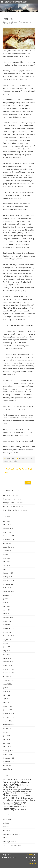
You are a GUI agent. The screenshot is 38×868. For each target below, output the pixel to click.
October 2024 (7, 588)
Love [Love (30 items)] (5, 800)
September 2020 (8, 769)
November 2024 (8, 584)
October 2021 (7, 721)
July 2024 (6, 599)
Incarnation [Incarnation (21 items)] (28, 798)
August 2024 (7, 595)
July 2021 (6, 732)
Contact (6, 827)
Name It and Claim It (25, 458)
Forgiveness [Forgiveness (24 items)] (16, 793)
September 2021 (8, 725)
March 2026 (7, 525)
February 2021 (8, 750)
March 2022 (7, 702)
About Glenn (7, 819)
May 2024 (6, 606)
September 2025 (8, 547)
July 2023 (6, 643)
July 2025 (6, 554)
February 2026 (8, 528)
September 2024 (8, 591)
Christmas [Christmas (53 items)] (22, 782)
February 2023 (8, 662)
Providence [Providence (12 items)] (25, 805)
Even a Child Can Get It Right (12, 834)
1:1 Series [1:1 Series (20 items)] (7, 780)
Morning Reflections (10, 22)
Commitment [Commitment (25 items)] (9, 788)
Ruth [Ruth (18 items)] (12, 806)
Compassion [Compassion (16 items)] (20, 789)
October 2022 (7, 676)
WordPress (32, 863)
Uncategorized (10, 458)
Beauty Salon (7, 499)
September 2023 (8, 636)
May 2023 (6, 651)
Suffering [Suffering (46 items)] (9, 809)
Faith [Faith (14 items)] (4, 793)
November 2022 (8, 673)
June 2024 (6, 602)
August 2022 (7, 684)
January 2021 (7, 754)
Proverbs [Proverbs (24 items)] (17, 804)
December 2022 (8, 669)
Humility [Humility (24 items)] (19, 797)
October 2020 (7, 765)
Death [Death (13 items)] (4, 791)
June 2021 (6, 736)
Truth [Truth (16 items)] (22, 809)
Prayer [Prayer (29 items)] (22, 802)
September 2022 (8, 680)
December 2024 (8, 580)
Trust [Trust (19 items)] (17, 809)
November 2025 (8, 540)
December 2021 (8, 714)
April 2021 (6, 743)
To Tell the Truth (26, 469)
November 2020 (8, 762)
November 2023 (8, 628)
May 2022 (6, 695)
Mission (5, 838)
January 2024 (7, 621)
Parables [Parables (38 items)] (30, 800)
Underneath (7, 495)
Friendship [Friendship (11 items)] (25, 793)
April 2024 (6, 610)
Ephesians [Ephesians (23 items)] (23, 791)
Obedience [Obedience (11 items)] (21, 800)
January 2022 (7, 710)
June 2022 (6, 691)
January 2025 (7, 577)
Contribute (6, 830)
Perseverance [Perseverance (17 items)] (8, 803)
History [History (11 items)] (23, 796)
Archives (6, 823)
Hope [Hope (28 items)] (11, 797)
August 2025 (7, 551)
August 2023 (7, 640)
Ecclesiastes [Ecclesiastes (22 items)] (12, 791)
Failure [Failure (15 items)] (30, 791)
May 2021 (6, 739)
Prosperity (7, 461)
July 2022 (6, 688)
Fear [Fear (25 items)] (8, 793)
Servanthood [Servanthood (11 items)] (23, 806)
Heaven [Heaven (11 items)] (19, 796)
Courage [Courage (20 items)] (28, 789)
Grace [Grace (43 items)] (6, 795)
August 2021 (7, 728)
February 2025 (8, 573)
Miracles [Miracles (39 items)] (13, 800)
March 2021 (7, 747)
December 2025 (8, 536)
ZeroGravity (30, 855)
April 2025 (6, 565)
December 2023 (8, 625)
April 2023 (6, 654)
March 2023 (7, 658)
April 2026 (6, 521)
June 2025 (6, 558)
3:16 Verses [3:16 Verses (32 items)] (17, 779)
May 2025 (6, 562)
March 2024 (7, 614)
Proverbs (14, 461)
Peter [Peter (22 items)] (16, 803)
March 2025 (7, 569)
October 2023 (7, 632)
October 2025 (7, 543)
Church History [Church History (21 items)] (15, 787)
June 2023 (6, 647)
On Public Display (9, 506)
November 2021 (8, 717)
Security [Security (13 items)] (16, 807)
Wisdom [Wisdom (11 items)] (26, 809)
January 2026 (7, 532)
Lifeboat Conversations (11, 510)
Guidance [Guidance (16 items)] (13, 796)
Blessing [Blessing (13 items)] (12, 783)
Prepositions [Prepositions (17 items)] (7, 805)
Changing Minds (8, 503)
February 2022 (8, 706)
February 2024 (8, 617)
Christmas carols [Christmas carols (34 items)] (12, 784)
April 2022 (6, 699)
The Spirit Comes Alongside (12, 845)
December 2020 (8, 758)
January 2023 (7, 665)
